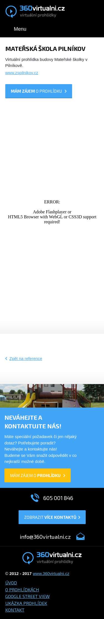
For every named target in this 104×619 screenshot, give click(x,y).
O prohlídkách (22, 589)
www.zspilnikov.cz (21, 72)
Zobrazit (52, 517)
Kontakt (14, 609)
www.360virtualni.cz (51, 573)
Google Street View (27, 596)
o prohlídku (39, 91)
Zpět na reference (25, 358)
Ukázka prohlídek (26, 603)
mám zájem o (37, 475)
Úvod (11, 582)
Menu (20, 29)
